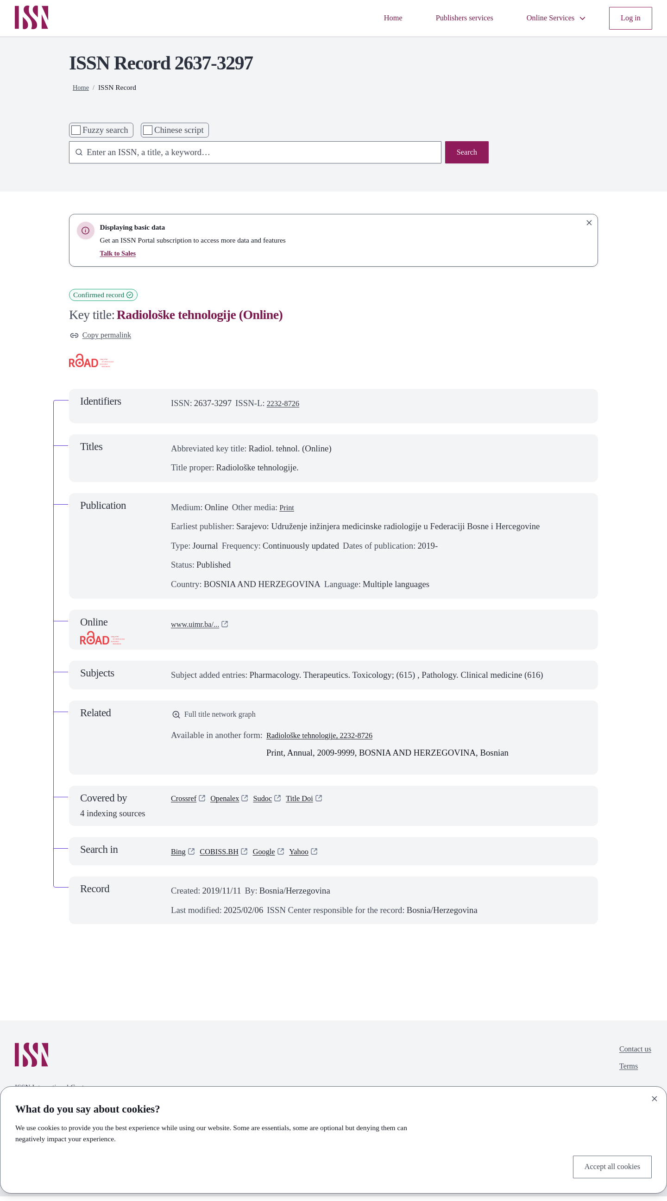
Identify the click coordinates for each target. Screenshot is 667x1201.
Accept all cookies (608, 1165)
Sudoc (272, 804)
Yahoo (312, 856)
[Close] (654, 1096)
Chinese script (179, 130)
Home (372, 18)
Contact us (632, 1055)
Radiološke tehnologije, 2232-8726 (327, 739)
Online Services (550, 18)
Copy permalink (104, 336)
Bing (179, 856)
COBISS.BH (224, 856)
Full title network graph (219, 718)
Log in (629, 18)
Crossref (186, 804)
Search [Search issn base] (465, 153)
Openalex (231, 804)
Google (273, 856)
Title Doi (312, 804)
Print (287, 509)
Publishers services (449, 18)
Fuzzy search (105, 130)
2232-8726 (285, 405)
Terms (625, 1074)
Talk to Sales (119, 253)
